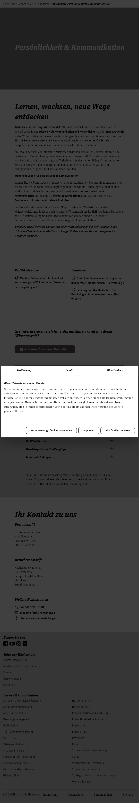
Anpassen (88, 430)
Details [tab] (69, 370)
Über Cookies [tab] (115, 370)
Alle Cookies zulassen (117, 430)
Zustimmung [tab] (24, 370)
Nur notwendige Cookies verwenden (51, 430)
